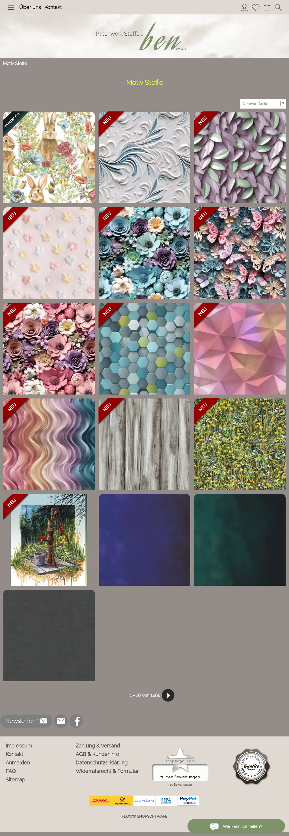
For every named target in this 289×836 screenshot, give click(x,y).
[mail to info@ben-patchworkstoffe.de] (61, 721)
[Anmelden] (244, 7)
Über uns (30, 7)
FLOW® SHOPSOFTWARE (144, 816)
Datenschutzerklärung (102, 763)
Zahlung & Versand (98, 746)
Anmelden (18, 763)
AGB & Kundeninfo (97, 754)
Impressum (19, 746)
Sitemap (15, 780)
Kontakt (53, 7)
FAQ (11, 771)
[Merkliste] (255, 7)
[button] (11, 7)
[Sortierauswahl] (263, 104)
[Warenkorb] (267, 7)
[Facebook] (76, 721)
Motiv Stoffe (15, 63)
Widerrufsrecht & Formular (107, 771)
